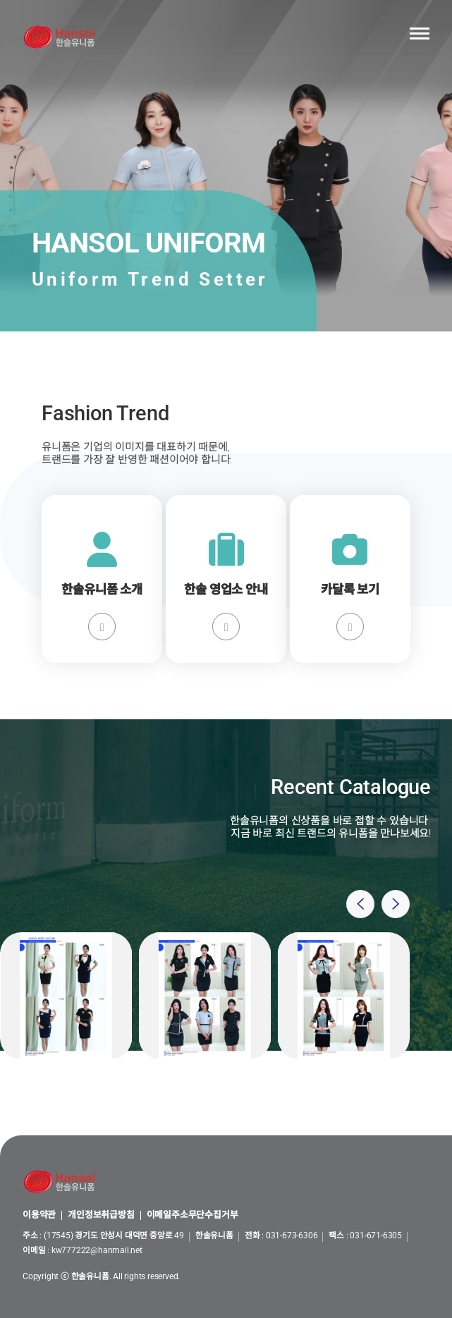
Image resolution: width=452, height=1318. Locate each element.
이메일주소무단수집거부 (192, 1215)
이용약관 (39, 1215)
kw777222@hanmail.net (96, 1250)
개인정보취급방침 (101, 1215)
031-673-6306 (292, 1235)
